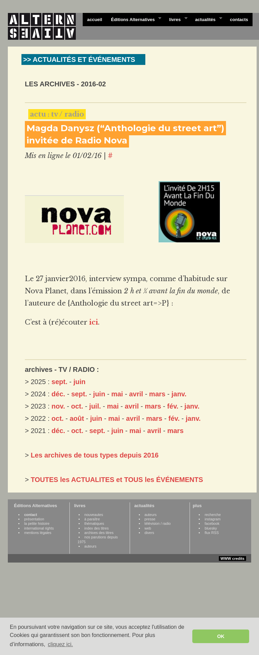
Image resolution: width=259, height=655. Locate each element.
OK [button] (221, 636)
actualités (206, 19)
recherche (213, 515)
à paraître (92, 519)
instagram (213, 519)
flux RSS (211, 533)
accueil (94, 19)
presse (150, 519)
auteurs (90, 546)
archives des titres (99, 533)
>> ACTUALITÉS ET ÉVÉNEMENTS (79, 59)
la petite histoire (37, 523)
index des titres (96, 528)
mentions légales (37, 533)
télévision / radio (158, 523)
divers (149, 533)
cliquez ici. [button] (60, 644)
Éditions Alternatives (134, 19)
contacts (239, 19)
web (148, 528)
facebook (212, 523)
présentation (34, 519)
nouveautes (93, 515)
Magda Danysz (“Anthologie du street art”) (125, 128)
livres (176, 19)
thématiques (94, 523)
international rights (39, 528)
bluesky (211, 528)
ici (93, 322)
